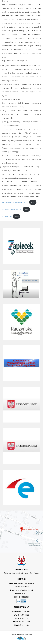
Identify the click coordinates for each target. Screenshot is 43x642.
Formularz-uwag (7, 216)
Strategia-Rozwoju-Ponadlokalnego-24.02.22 (15, 202)
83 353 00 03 (24, 587)
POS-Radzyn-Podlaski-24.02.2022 (12, 209)
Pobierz (33, 202)
